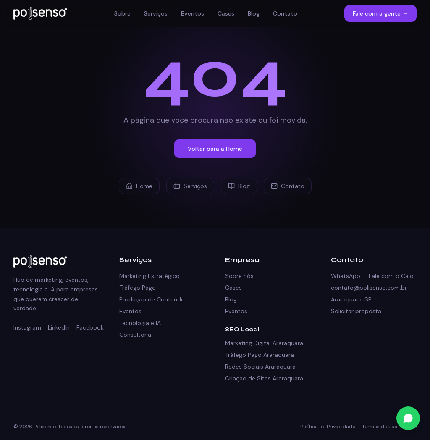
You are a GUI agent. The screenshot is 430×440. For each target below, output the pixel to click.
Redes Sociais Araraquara (260, 366)
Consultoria (135, 334)
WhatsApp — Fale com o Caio (372, 276)
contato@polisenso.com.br (369, 287)
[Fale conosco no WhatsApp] (408, 418)
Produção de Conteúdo (152, 299)
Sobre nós (239, 276)
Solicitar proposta (356, 311)
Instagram (27, 327)
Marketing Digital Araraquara (264, 343)
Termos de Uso (379, 426)
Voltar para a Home (215, 148)
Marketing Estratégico (149, 276)
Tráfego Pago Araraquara (259, 355)
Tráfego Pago (137, 287)
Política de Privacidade (327, 426)
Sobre (122, 13)
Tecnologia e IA (140, 323)
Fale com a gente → (380, 13)
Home (139, 186)
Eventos (192, 13)
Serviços (156, 13)
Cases (226, 13)
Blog (254, 13)
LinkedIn (59, 327)
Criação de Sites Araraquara (264, 378)
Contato (285, 13)
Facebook (90, 327)
